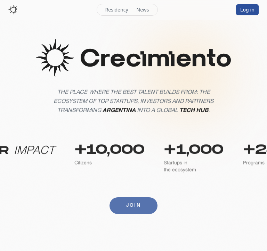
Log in (247, 9)
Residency (116, 9)
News (143, 9)
